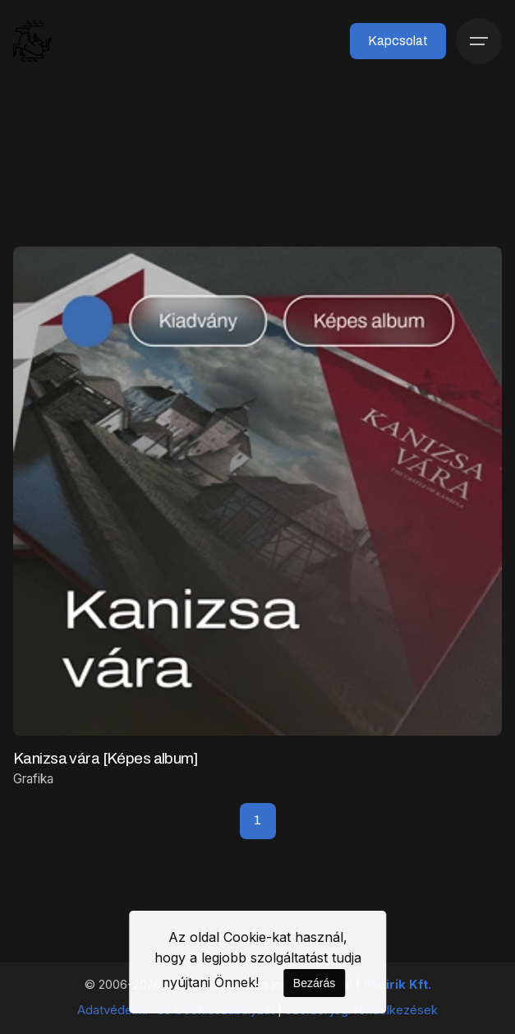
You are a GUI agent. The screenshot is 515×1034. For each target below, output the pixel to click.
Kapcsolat (398, 41)
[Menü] (479, 41)
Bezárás (314, 983)
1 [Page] (257, 820)
